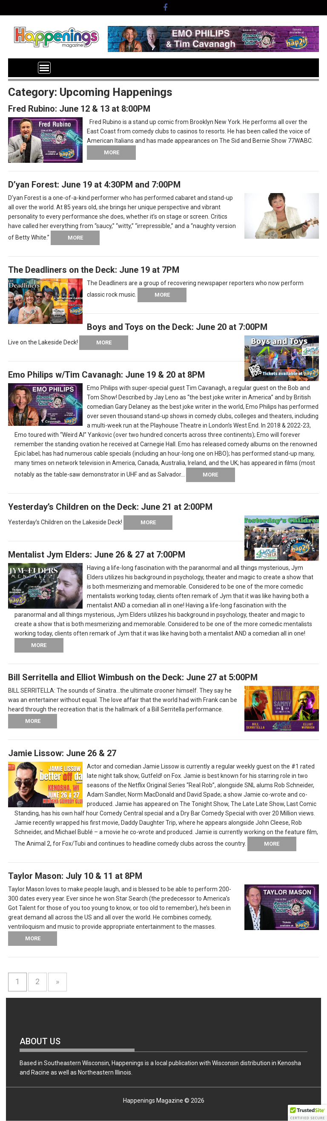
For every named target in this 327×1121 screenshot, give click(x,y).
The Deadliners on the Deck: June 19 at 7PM (93, 270)
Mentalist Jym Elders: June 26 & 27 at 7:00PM (96, 554)
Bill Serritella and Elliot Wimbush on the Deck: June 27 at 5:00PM (133, 677)
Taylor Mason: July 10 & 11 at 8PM (75, 876)
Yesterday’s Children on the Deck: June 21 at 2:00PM (110, 507)
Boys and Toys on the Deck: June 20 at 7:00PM (177, 327)
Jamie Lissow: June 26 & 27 (62, 753)
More (111, 152)
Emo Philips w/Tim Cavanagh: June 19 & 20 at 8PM (106, 375)
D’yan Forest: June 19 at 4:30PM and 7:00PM (94, 184)
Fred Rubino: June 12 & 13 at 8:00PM (79, 109)
